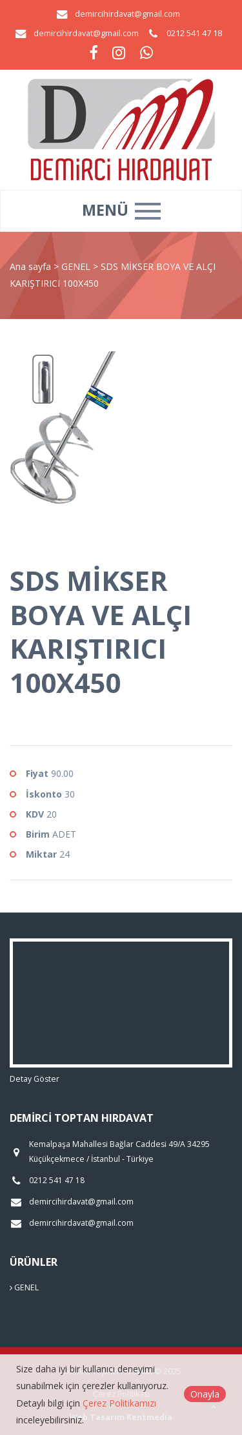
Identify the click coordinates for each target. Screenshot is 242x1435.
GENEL (77, 266)
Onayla (204, 1394)
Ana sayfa (30, 266)
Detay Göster (34, 1078)
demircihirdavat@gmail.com (127, 13)
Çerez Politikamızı (119, 1403)
